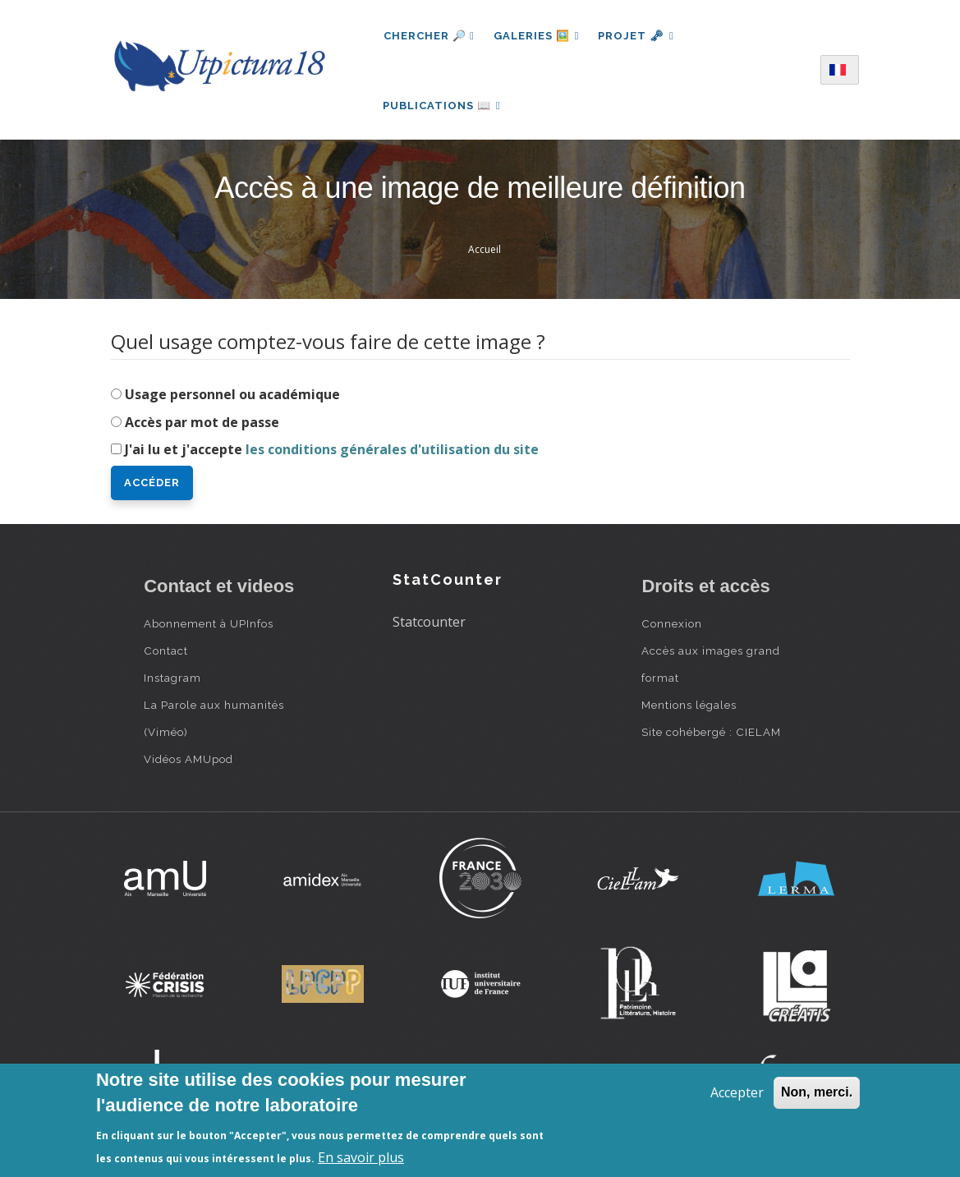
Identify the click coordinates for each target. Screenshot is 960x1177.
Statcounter (429, 625)
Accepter (737, 1092)
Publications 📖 (443, 107)
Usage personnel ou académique (232, 398)
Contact (166, 654)
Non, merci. (816, 1092)
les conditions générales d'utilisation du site (392, 453)
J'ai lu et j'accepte (332, 453)
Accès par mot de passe (202, 425)
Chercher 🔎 (429, 36)
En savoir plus (361, 1157)
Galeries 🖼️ (537, 36)
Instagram (172, 681)
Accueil (484, 253)
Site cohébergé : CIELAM (711, 736)
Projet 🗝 (637, 36)
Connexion (671, 627)
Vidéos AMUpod (188, 763)
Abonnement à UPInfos (208, 627)
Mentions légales (689, 708)
